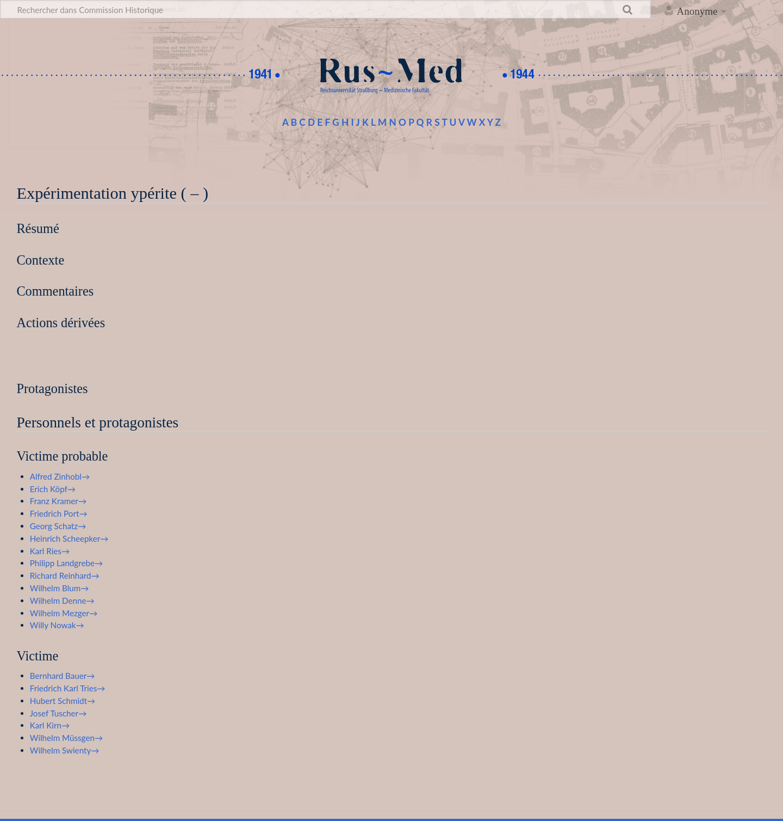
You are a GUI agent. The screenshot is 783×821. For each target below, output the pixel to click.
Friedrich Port (54, 513)
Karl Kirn (45, 725)
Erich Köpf (48, 489)
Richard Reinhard (60, 575)
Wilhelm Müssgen (62, 738)
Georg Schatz (54, 526)
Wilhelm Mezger (59, 613)
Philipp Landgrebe (62, 563)
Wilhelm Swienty (60, 750)
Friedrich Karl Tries (63, 688)
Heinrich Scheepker (65, 538)
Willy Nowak (53, 625)
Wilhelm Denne (58, 600)
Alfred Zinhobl (56, 476)
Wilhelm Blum (55, 588)
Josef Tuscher (54, 713)
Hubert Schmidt (58, 701)
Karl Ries (45, 551)
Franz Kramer (54, 501)
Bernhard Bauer (58, 676)
